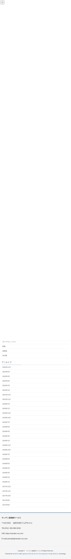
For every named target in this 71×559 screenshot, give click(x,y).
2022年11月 (6, 367)
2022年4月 (6, 376)
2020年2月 (6, 404)
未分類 (4, 355)
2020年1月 (6, 408)
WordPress (16, 554)
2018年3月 (6, 473)
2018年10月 (6, 450)
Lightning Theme (27, 554)
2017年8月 (6, 505)
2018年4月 (6, 468)
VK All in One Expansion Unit (42, 554)
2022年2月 (6, 385)
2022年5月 (6, 372)
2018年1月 (6, 482)
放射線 (4, 351)
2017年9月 (6, 500)
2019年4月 (6, 431)
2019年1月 (6, 440)
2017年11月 (6, 491)
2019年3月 (6, 436)
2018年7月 (6, 454)
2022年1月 (6, 390)
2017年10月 (6, 496)
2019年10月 (6, 417)
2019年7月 (6, 422)
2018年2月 (6, 477)
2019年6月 (6, 427)
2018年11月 (6, 445)
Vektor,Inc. (56, 554)
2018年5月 (6, 463)
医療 (3, 346)
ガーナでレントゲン (9, 342)
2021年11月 (6, 399)
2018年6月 (6, 459)
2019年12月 (6, 413)
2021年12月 (6, 395)
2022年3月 (6, 381)
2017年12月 (6, 486)
